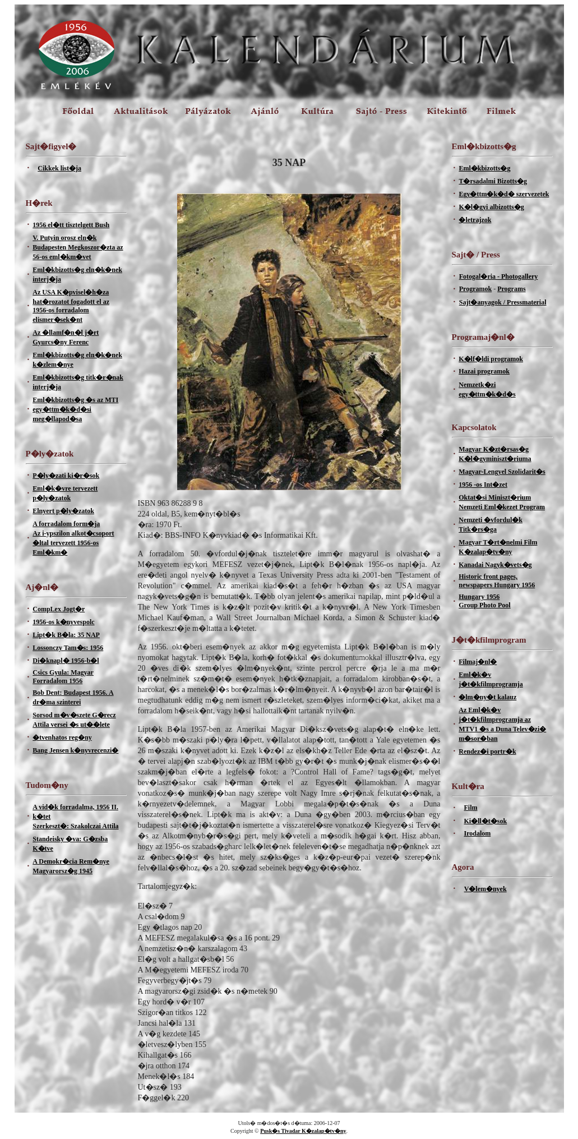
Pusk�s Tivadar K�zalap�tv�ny (303, 1131)
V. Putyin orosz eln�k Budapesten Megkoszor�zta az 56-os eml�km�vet (78, 247)
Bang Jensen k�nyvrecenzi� (75, 750)
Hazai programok (484, 371)
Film (470, 807)
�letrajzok (475, 220)
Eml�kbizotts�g (484, 168)
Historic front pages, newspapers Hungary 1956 (497, 581)
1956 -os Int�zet (483, 484)
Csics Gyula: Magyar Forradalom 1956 (63, 676)
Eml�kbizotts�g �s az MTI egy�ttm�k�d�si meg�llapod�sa (75, 409)
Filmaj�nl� (478, 662)
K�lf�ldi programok (491, 359)
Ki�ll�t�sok (485, 821)
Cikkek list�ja (59, 168)
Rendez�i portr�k (487, 751)
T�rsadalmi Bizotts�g (493, 181)
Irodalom (477, 833)
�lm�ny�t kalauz (487, 697)
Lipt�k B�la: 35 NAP (66, 635)
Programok (475, 289)
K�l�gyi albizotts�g (491, 207)
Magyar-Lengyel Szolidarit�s (502, 472)
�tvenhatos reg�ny (62, 737)
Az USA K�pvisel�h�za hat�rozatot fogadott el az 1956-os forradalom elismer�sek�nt (71, 306)
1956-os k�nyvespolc (63, 622)
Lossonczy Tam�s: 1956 (68, 648)
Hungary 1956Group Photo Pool (484, 601)
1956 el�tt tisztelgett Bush (71, 225)
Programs (511, 289)
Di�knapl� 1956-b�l (66, 661)
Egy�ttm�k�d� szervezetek (504, 194)
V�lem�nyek (485, 889)
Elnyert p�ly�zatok (63, 511)
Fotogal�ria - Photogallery (498, 276)
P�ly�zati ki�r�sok (66, 475)
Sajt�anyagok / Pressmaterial (503, 302)
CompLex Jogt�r (59, 609)
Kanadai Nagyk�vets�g (495, 565)
